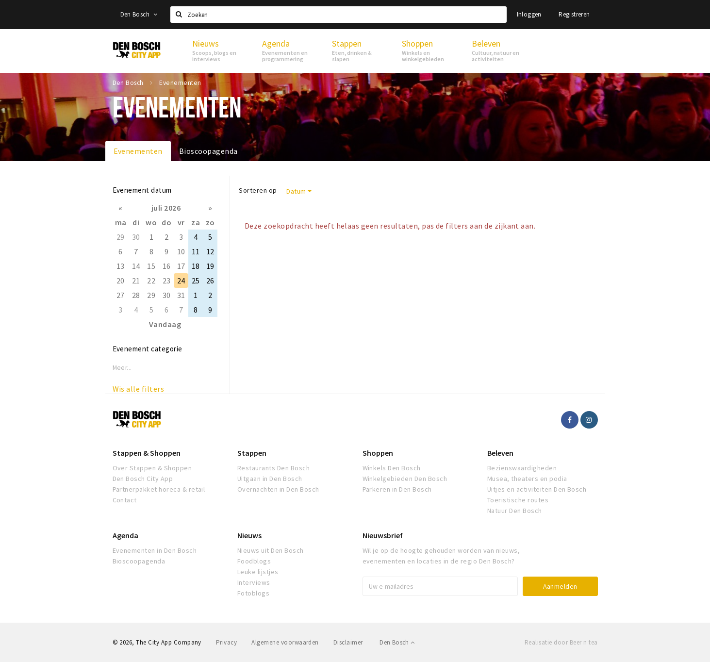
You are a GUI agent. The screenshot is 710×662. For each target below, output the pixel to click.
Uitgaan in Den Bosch (269, 478)
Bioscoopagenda (208, 151)
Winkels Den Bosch (392, 467)
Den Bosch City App (143, 478)
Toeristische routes (517, 500)
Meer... (122, 368)
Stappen (251, 453)
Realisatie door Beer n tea (561, 642)
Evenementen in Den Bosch (155, 550)
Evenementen (138, 151)
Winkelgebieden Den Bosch (405, 478)
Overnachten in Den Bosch (278, 489)
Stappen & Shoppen (147, 453)
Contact (125, 500)
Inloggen (529, 14)
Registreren (574, 14)
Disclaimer (348, 642)
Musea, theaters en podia (527, 478)
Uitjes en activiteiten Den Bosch (536, 489)
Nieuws (249, 535)
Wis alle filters (139, 389)
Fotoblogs (253, 593)
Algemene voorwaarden (285, 642)
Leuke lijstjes (258, 571)
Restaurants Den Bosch (273, 467)
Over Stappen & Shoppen (152, 467)
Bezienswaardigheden (522, 467)
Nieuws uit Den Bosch (270, 550)
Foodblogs (254, 561)
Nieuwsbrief (383, 535)
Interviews (253, 582)
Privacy (226, 642)
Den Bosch (139, 14)
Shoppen (378, 453)
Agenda (125, 535)
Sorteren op (258, 190)
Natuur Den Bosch (514, 510)
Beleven (500, 453)
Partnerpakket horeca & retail (159, 489)
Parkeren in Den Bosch (397, 489)
